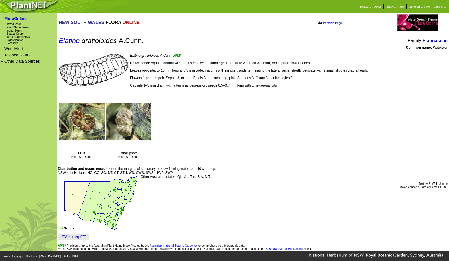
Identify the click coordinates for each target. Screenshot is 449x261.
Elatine (69, 40)
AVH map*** (74, 236)
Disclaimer (32, 256)
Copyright (18, 256)
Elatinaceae (435, 40)
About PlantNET (50, 256)
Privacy (6, 256)
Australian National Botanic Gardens (173, 245)
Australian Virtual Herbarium (284, 248)
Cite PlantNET (70, 256)
